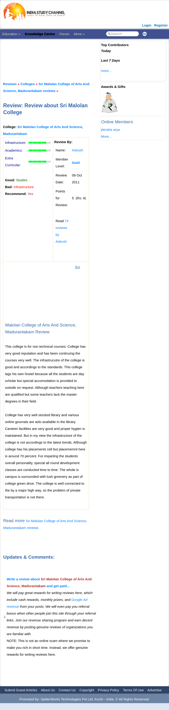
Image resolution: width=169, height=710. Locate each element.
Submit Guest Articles (21, 690)
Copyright (86, 690)
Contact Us (67, 690)
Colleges (28, 84)
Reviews (10, 84)
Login (146, 25)
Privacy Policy (108, 690)
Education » (11, 34)
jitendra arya (110, 129)
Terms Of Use (133, 690)
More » (79, 34)
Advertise (154, 690)
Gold (76, 163)
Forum (64, 34)
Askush (77, 150)
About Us (48, 690)
